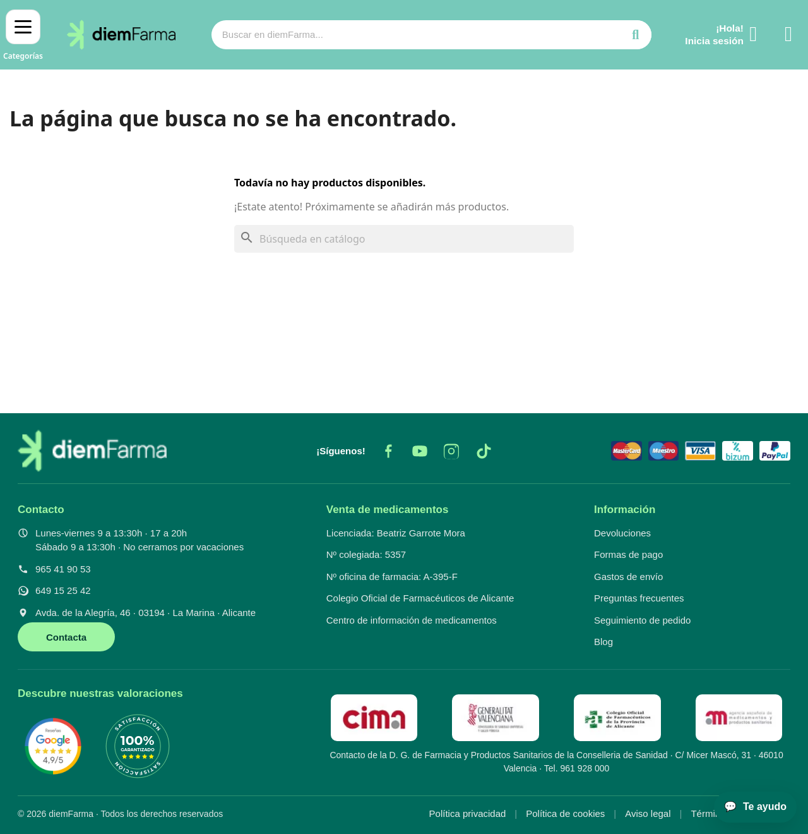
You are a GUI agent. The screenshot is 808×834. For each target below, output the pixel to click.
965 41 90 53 (63, 569)
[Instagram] (451, 451)
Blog (603, 641)
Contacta (66, 637)
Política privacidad (467, 813)
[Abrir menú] (23, 34)
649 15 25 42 (63, 590)
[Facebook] (388, 451)
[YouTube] (420, 451)
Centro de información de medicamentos (411, 620)
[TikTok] (483, 451)
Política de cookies (565, 813)
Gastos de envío (628, 576)
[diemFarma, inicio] (92, 450)
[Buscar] (404, 239)
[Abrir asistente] (755, 807)
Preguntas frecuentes (639, 598)
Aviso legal (647, 813)
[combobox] (407, 35)
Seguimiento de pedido (642, 620)
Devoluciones (622, 533)
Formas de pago (628, 554)
